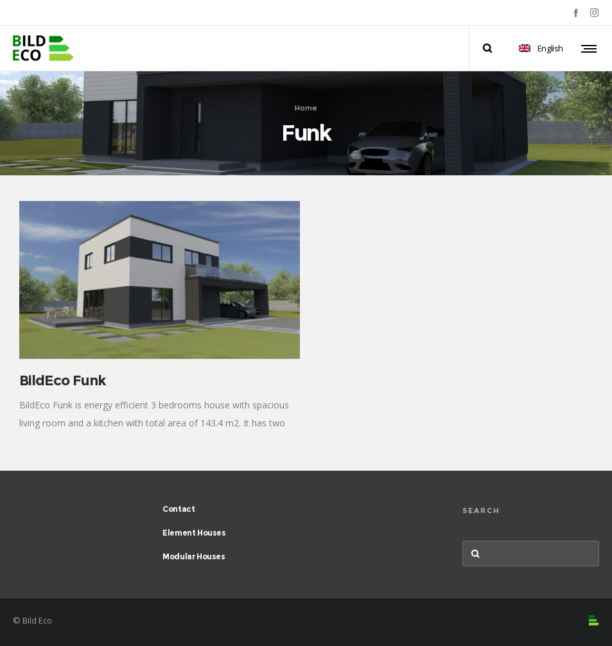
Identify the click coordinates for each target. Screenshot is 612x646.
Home (306, 107)
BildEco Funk (62, 380)
